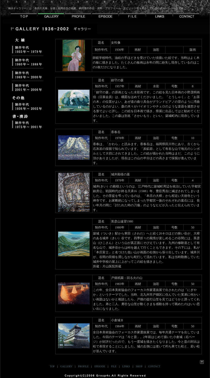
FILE (114, 366)
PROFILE (83, 366)
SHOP (139, 366)
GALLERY (66, 366)
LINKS (126, 366)
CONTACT (154, 366)
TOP (52, 366)
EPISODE (100, 366)
